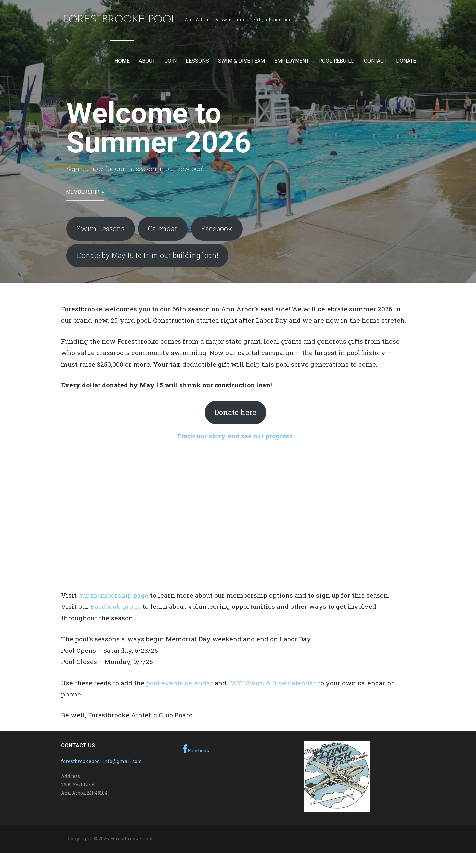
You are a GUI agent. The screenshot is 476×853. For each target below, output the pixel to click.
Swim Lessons (101, 228)
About (147, 61)
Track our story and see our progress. (235, 436)
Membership (82, 192)
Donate (406, 61)
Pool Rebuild (336, 61)
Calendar (163, 228)
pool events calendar (179, 683)
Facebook (216, 228)
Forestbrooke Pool (120, 20)
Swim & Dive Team (241, 61)
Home (122, 61)
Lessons (197, 61)
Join (171, 61)
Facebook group (116, 606)
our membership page (113, 595)
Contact (375, 61)
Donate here (235, 412)
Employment (291, 61)
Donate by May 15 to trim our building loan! (147, 255)
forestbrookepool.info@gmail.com (101, 761)
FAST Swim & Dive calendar (272, 683)
